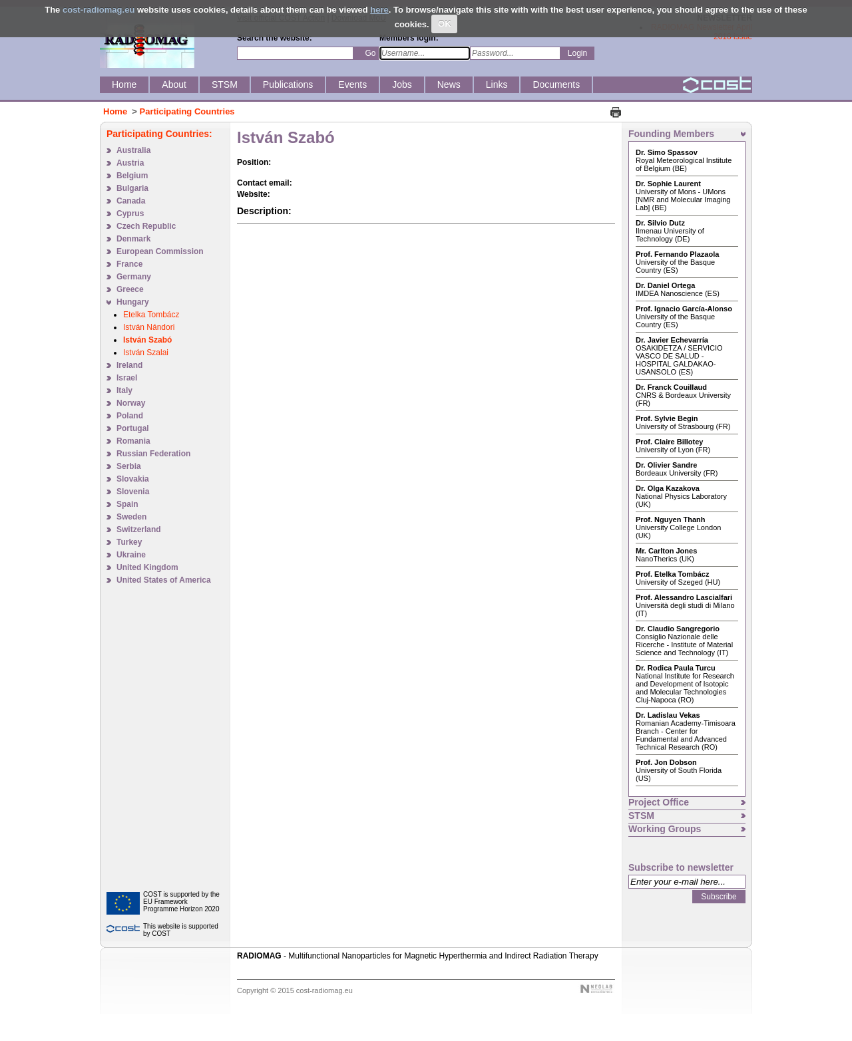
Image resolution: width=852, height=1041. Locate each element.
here (379, 10)
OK (444, 24)
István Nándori (148, 327)
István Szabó (147, 340)
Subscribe (718, 896)
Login (577, 53)
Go (370, 53)
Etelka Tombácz (151, 314)
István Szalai (145, 352)
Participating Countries (187, 111)
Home (115, 111)
